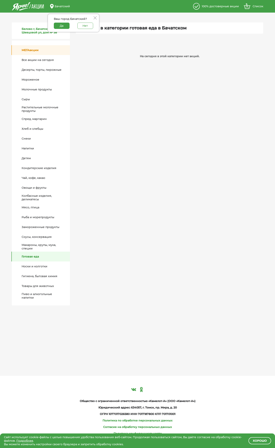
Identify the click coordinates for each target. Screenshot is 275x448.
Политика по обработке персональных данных (137, 420)
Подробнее (24, 440)
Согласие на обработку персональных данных (137, 427)
